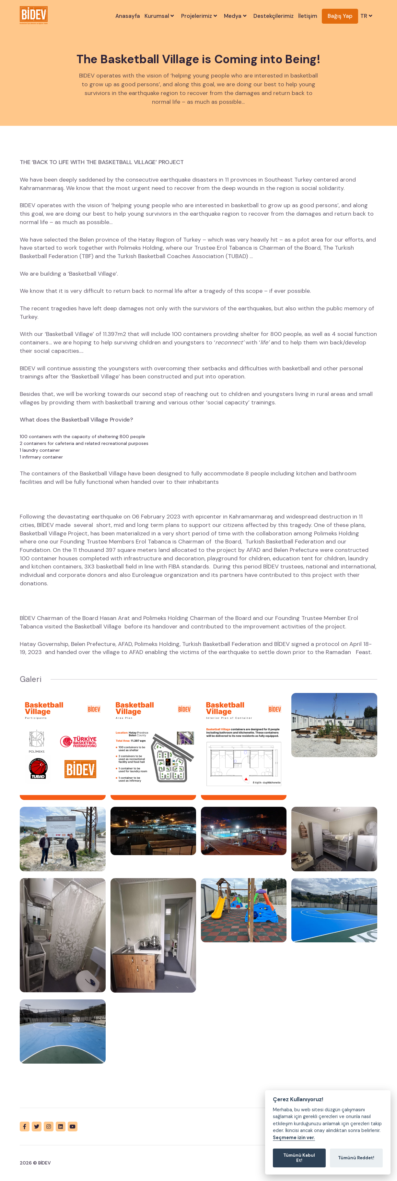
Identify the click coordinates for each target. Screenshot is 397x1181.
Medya (236, 15)
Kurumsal (160, 15)
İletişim (307, 15)
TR (367, 15)
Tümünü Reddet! (356, 1158)
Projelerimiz (199, 15)
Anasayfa (127, 15)
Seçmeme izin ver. (294, 1137)
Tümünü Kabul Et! (299, 1157)
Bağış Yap (340, 15)
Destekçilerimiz (273, 15)
